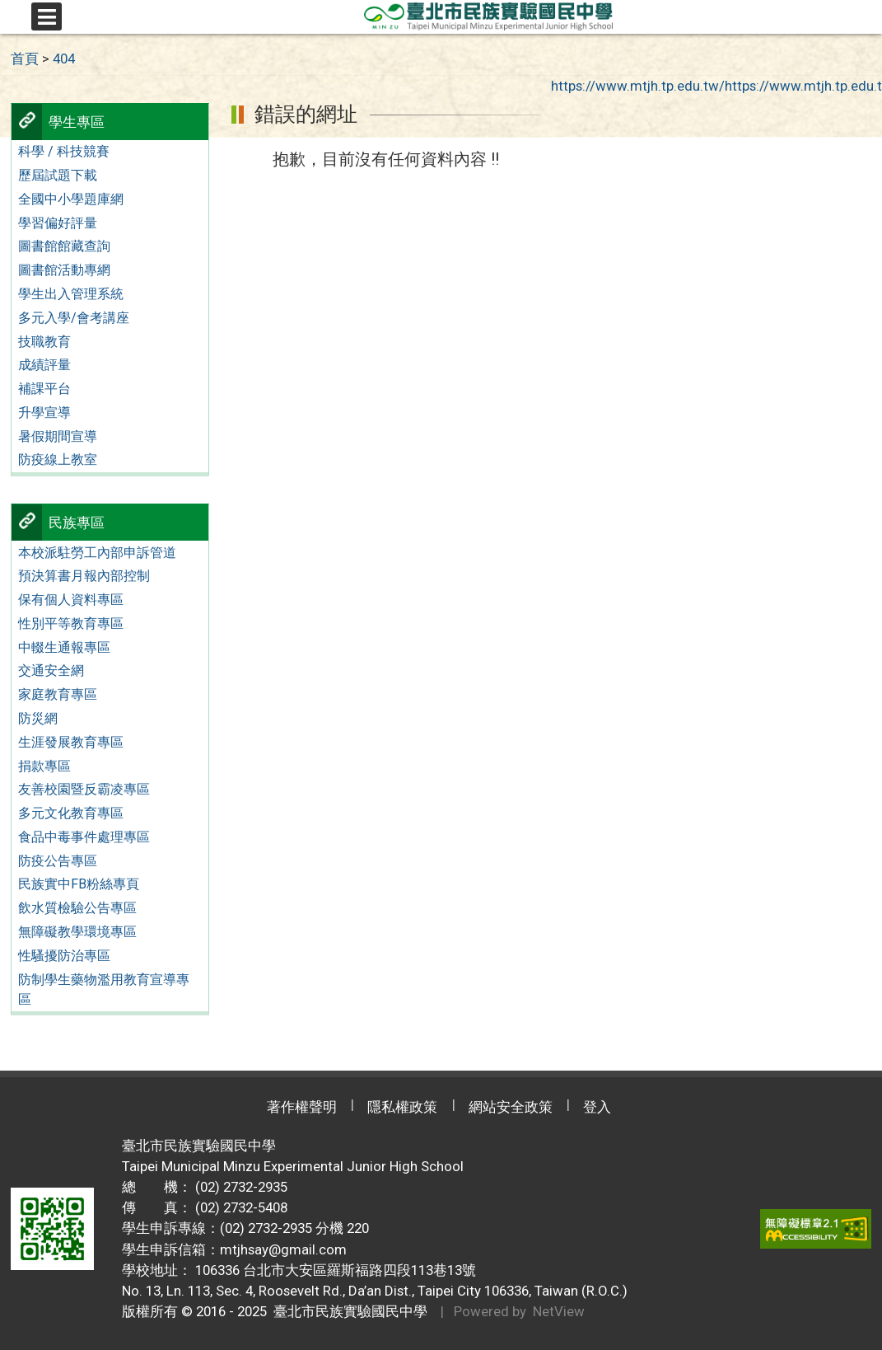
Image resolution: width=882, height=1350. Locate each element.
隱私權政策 (402, 1107)
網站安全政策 (511, 1107)
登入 (597, 1107)
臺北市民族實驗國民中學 (347, 1311)
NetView (559, 1311)
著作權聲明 (302, 1107)
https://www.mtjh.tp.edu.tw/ (638, 85)
